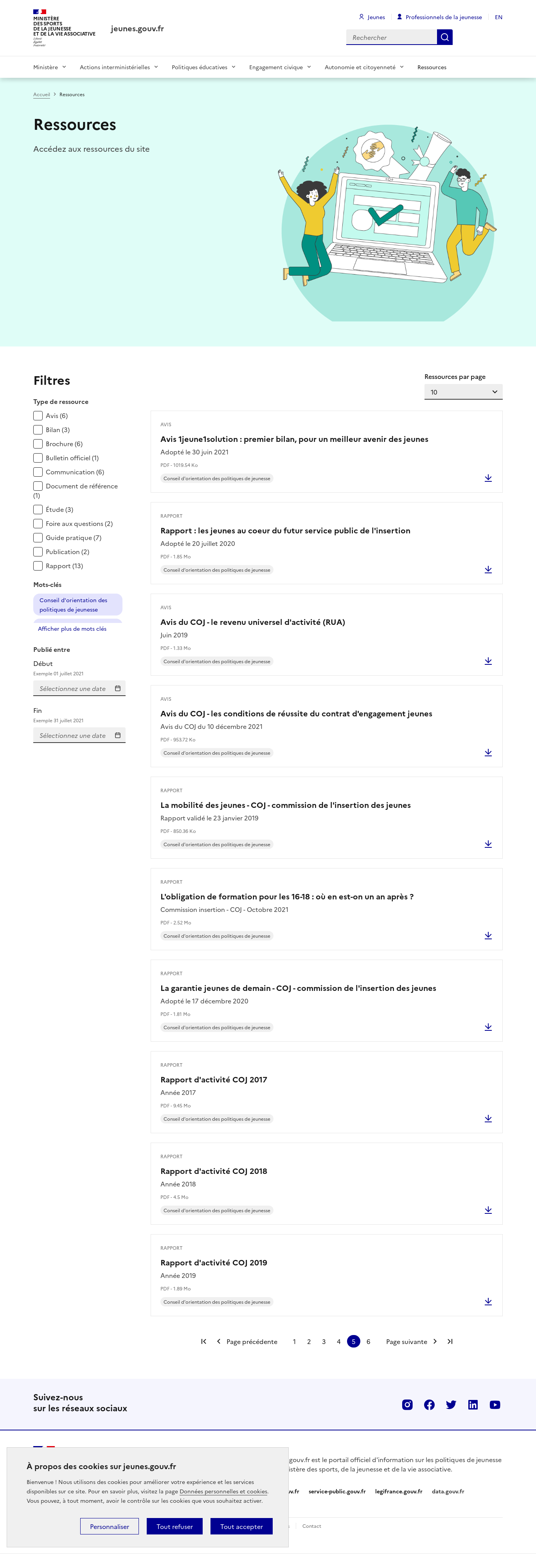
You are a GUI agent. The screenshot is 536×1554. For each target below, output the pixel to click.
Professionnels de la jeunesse (444, 17)
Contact (311, 1525)
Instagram (407, 1404)
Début (79, 668)
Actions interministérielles (115, 67)
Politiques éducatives (199, 67)
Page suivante (406, 1341)
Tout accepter (241, 1526)
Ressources (431, 67)
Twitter (451, 1404)
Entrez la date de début (117, 688)
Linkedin (473, 1404)
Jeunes (376, 17)
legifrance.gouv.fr (399, 1491)
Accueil (41, 94)
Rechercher (445, 37)
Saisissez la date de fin (117, 735)
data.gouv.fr (448, 1491)
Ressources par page (455, 376)
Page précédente (252, 1341)
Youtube (495, 1404)
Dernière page (450, 1341)
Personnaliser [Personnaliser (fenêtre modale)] (109, 1526)
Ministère (45, 67)
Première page (204, 1341)
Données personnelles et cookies (223, 1491)
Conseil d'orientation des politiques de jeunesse (73, 604)
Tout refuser (174, 1526)
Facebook (429, 1404)
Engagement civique (276, 67)
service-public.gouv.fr (337, 1491)
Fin (79, 715)
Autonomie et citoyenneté (360, 67)
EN (499, 17)
